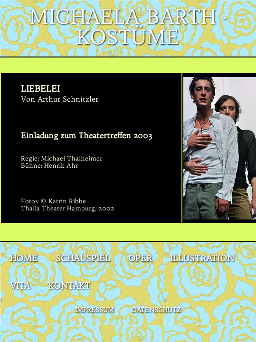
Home (24, 258)
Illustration (202, 258)
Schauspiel (83, 258)
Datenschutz (156, 310)
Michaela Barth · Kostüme (128, 26)
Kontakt (69, 285)
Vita (20, 285)
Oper (140, 258)
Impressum (94, 310)
